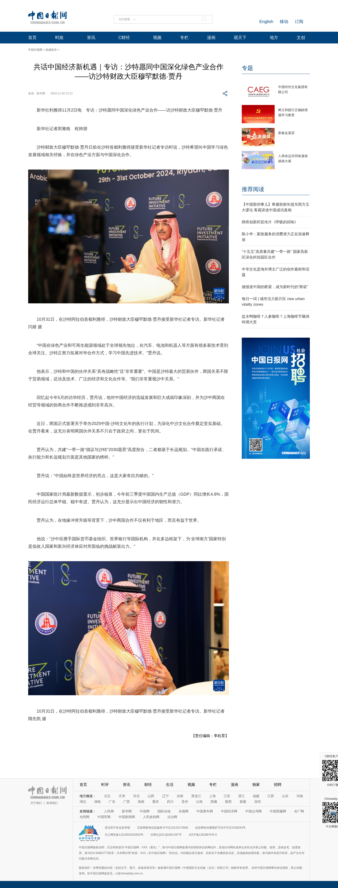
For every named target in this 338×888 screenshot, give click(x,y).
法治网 (172, 817)
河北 (136, 796)
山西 (151, 796)
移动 (284, 21)
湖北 (83, 801)
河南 (299, 796)
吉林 (180, 796)
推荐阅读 (253, 189)
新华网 (127, 811)
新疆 (243, 801)
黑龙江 (196, 796)
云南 (199, 801)
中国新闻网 (127, 817)
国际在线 (164, 811)
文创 (301, 37)
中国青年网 (204, 811)
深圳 (257, 801)
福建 (256, 796)
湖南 (97, 801)
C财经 (124, 37)
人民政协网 (151, 817)
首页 (32, 37)
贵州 (184, 801)
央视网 (183, 811)
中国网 (145, 811)
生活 (169, 785)
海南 (141, 801)
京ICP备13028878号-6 (203, 834)
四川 (170, 801)
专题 (247, 68)
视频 (157, 37)
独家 (256, 785)
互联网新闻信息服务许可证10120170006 (162, 827)
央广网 (299, 811)
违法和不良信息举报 (117, 827)
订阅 (299, 21)
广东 (112, 801)
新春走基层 (286, 133)
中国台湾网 (253, 811)
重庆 (155, 801)
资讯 (91, 37)
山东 (285, 796)
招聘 (277, 785)
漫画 (211, 37)
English (266, 21)
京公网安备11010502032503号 (124, 834)
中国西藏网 (278, 811)
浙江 (241, 796)
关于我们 (36, 803)
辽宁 (165, 796)
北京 (107, 796)
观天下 (240, 37)
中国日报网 (35, 49)
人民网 (109, 811)
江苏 (227, 796)
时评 (105, 785)
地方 (274, 37)
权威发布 (51, 49)
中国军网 (104, 817)
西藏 (214, 801)
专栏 (184, 37)
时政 (59, 37)
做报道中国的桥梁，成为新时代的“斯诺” (275, 287)
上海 (212, 796)
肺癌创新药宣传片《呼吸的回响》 (270, 222)
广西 (126, 801)
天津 (122, 796)
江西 (270, 796)
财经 (148, 785)
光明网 (84, 817)
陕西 (228, 801)
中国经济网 (229, 811)
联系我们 (52, 803)
